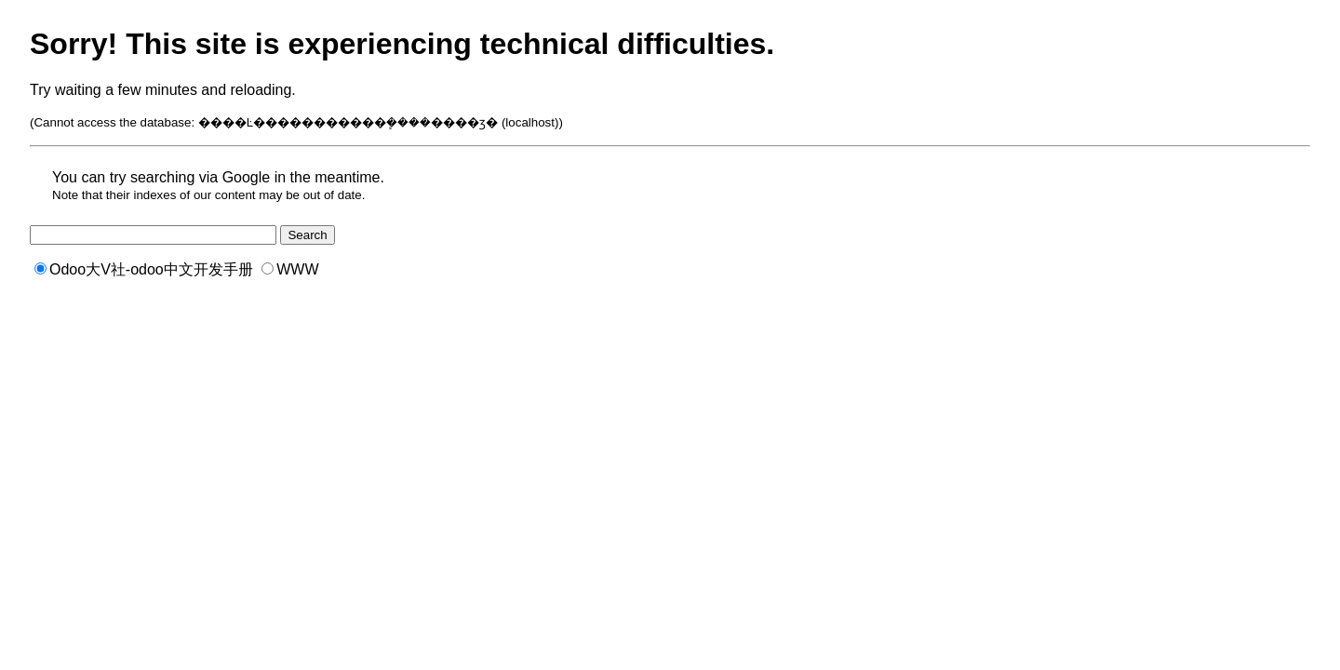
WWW (289, 269)
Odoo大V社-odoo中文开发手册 (143, 269)
